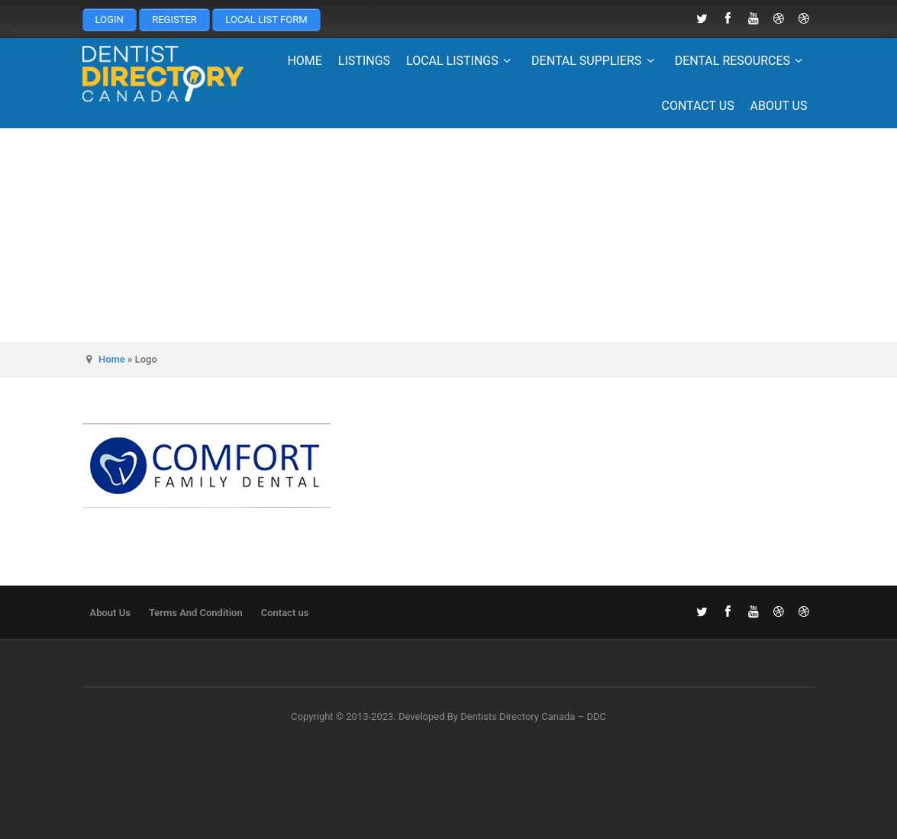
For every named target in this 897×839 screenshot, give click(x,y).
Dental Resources (741, 60)
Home (304, 60)
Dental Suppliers (595, 60)
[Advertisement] (448, 235)
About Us (779, 105)
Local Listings (460, 60)
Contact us (697, 105)
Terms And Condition (196, 612)
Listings (364, 60)
